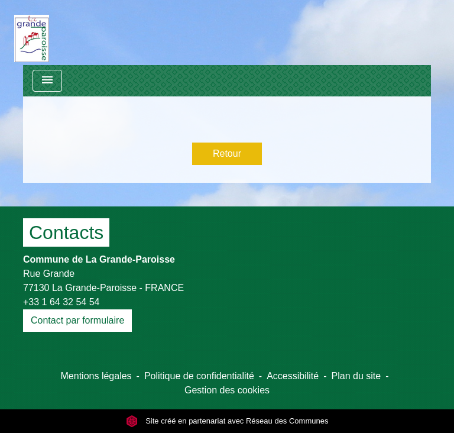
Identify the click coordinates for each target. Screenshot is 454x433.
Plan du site (356, 376)
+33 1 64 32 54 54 (61, 302)
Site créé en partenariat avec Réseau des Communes (227, 420)
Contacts (66, 232)
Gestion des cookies (227, 390)
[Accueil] (31, 32)
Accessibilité (293, 376)
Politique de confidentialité (199, 376)
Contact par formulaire (77, 320)
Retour (227, 153)
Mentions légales (96, 376)
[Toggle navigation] (47, 81)
